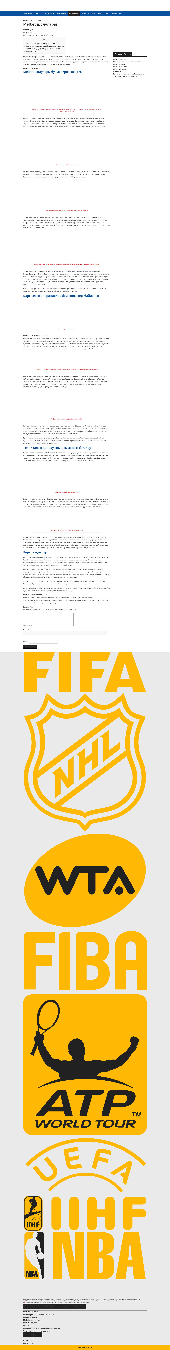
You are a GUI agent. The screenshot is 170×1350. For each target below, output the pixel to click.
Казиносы (85, 14)
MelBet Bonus (85, 1347)
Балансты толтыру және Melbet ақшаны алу (129, 74)
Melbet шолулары (119, 69)
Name (26, 632)
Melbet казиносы (119, 64)
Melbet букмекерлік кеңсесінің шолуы (127, 62)
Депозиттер (62, 14)
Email (25, 644)
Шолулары (73, 14)
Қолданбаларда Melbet (32, 274)
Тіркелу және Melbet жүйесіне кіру (125, 76)
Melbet (26, 56)
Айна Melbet (117, 71)
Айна (94, 14)
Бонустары (103, 14)
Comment (27, 628)
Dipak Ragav (28, 1343)
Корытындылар (31, 51)
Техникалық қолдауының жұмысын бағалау (42, 48)
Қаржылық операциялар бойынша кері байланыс (44, 46)
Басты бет (28, 14)
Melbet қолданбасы (120, 67)
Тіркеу (37, 14)
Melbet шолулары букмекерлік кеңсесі (39, 43)
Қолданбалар (48, 14)
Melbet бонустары (120, 59)
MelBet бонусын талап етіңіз (35, 68)
